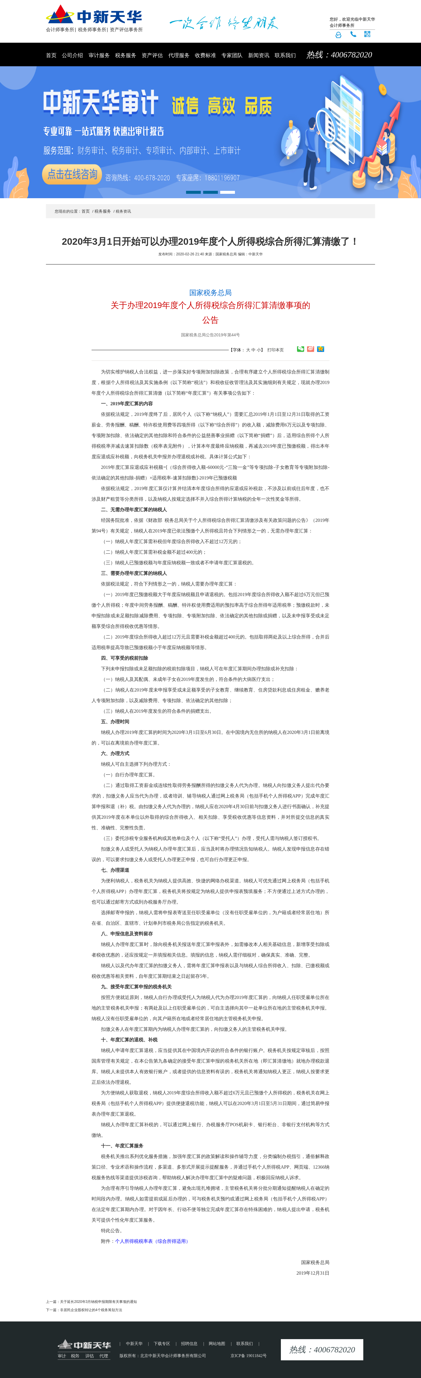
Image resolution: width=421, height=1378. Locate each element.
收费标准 (205, 55)
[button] (193, 192)
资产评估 (152, 55)
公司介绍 (72, 55)
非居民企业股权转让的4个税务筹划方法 (91, 1310)
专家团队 (232, 55)
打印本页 (275, 350)
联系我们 (285, 55)
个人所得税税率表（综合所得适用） (152, 1241)
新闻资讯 (258, 55)
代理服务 (179, 55)
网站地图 (217, 1343)
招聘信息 (189, 1343)
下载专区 (162, 1343)
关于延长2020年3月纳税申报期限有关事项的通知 (98, 1302)
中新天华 (134, 1343)
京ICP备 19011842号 (249, 1356)
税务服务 (125, 55)
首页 (51, 55)
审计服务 (99, 55)
